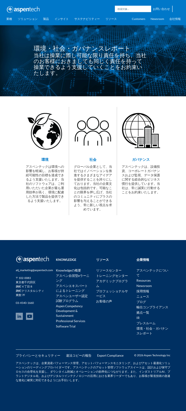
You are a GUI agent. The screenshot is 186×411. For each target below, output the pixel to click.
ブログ (141, 302)
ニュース (142, 296)
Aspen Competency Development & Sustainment (69, 311)
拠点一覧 (142, 312)
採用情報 (142, 291)
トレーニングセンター (112, 276)
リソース (111, 18)
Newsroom (157, 18)
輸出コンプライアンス (152, 307)
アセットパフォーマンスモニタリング (106, 363)
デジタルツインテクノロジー (68, 375)
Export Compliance (110, 355)
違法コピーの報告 (78, 355)
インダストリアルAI (152, 371)
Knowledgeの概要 (68, 270)
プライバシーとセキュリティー (38, 355)
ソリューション (28, 18)
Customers (138, 18)
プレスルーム (146, 323)
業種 (9, 18)
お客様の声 (104, 301)
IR (138, 318)
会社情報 (175, 18)
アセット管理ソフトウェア (113, 367)
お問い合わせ (161, 8)
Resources (143, 280)
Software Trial (66, 326)
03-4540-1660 (25, 302)
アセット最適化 (152, 363)
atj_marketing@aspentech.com (34, 270)
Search (147, 9)
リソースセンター (109, 270)
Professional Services (70, 321)
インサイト (62, 18)
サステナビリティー (87, 18)
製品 (46, 18)
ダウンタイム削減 (61, 371)
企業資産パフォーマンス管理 (60, 363)
